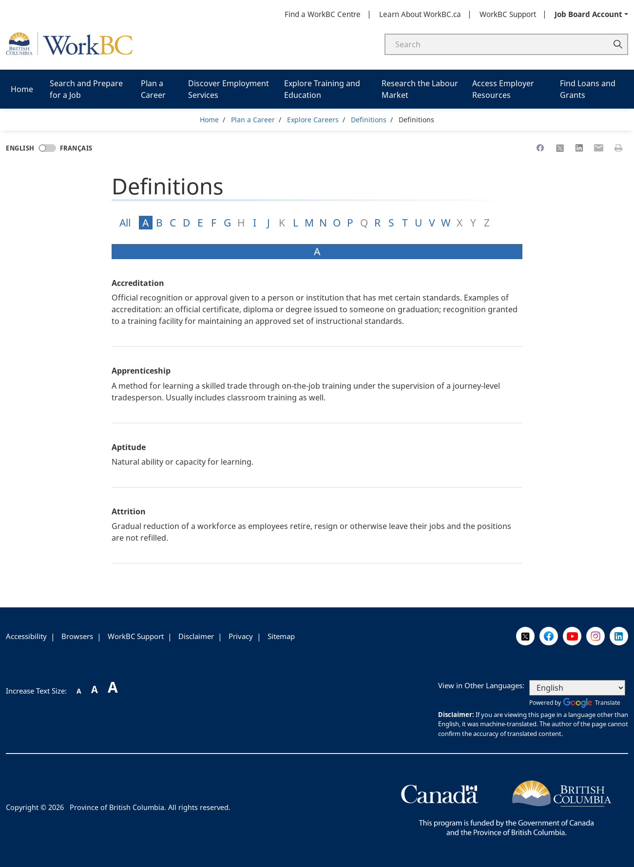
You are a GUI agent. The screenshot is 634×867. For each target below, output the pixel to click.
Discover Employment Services (228, 89)
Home (22, 89)
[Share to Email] (599, 148)
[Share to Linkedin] (579, 148)
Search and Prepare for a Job (86, 89)
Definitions (368, 119)
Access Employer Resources (503, 89)
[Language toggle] (47, 148)
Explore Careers (313, 119)
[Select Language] (577, 688)
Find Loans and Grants (587, 89)
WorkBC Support (508, 14)
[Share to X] (560, 148)
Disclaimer (196, 636)
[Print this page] (618, 148)
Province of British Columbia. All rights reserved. (150, 807)
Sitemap (281, 636)
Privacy (241, 636)
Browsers (77, 636)
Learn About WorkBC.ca (420, 14)
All (125, 222)
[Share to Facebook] (540, 148)
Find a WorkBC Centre (323, 14)
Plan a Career (153, 89)
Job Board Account (588, 14)
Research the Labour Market (420, 89)
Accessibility (26, 636)
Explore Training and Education (322, 89)
